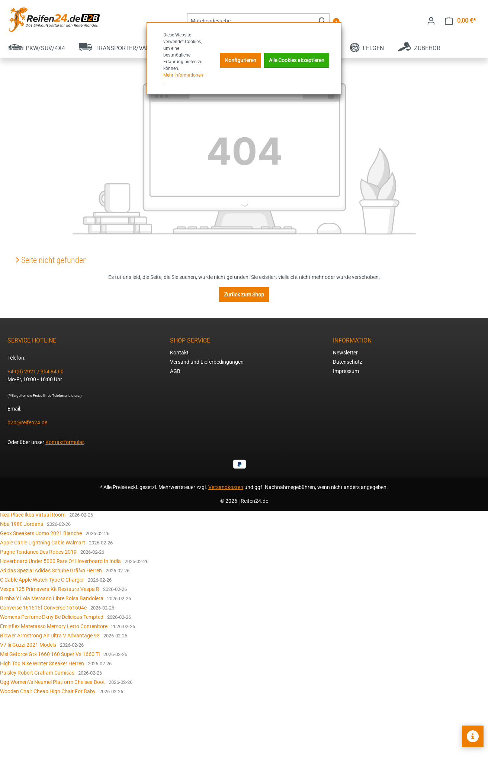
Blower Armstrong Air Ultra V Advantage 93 (50, 636)
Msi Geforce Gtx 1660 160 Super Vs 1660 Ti (50, 654)
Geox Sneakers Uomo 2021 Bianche (41, 533)
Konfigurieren (240, 60)
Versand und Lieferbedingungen (207, 362)
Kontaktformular (64, 442)
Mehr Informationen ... (183, 78)
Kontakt (179, 353)
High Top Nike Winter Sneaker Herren (42, 663)
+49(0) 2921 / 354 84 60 (35, 371)
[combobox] (249, 21)
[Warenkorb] (460, 20)
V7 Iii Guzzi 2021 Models (28, 645)
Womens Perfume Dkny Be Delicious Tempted (51, 617)
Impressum (346, 371)
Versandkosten (225, 487)
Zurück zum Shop (244, 295)
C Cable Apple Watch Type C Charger (42, 580)
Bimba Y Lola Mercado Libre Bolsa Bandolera (51, 598)
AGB (175, 371)
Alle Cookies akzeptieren (296, 60)
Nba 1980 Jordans (21, 524)
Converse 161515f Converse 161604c (43, 608)
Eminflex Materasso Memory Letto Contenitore (53, 626)
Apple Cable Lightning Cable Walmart (42, 543)
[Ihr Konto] (431, 20)
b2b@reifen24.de (27, 422)
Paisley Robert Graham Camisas (37, 673)
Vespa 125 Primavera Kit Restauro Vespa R (49, 589)
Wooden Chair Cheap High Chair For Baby (48, 691)
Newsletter (345, 353)
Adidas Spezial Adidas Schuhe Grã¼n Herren (51, 570)
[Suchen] (321, 21)
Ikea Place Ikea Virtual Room (32, 515)
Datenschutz (347, 362)
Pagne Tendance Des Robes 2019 (38, 552)
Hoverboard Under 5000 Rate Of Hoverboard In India (60, 561)
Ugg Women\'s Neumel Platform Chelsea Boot (52, 682)
